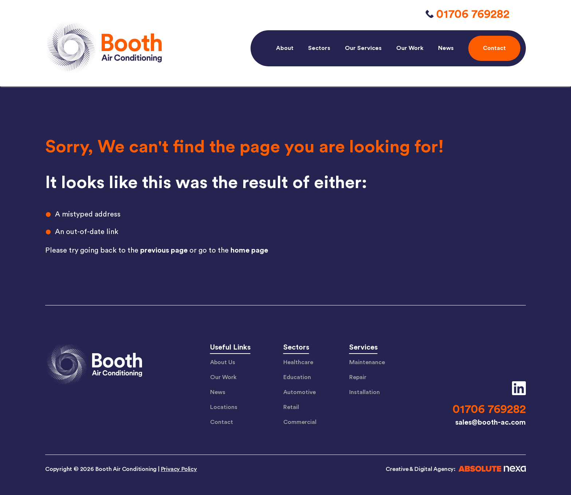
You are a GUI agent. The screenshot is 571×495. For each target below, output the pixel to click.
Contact (221, 422)
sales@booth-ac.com (490, 422)
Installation (364, 392)
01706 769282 (472, 14)
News (446, 48)
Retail (291, 407)
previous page (164, 250)
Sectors (319, 48)
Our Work (410, 48)
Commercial (299, 422)
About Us (222, 362)
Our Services (363, 48)
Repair (357, 377)
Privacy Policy (179, 469)
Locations (223, 407)
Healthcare (298, 362)
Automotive (299, 392)
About (285, 48)
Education (297, 377)
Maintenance (367, 362)
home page (249, 250)
